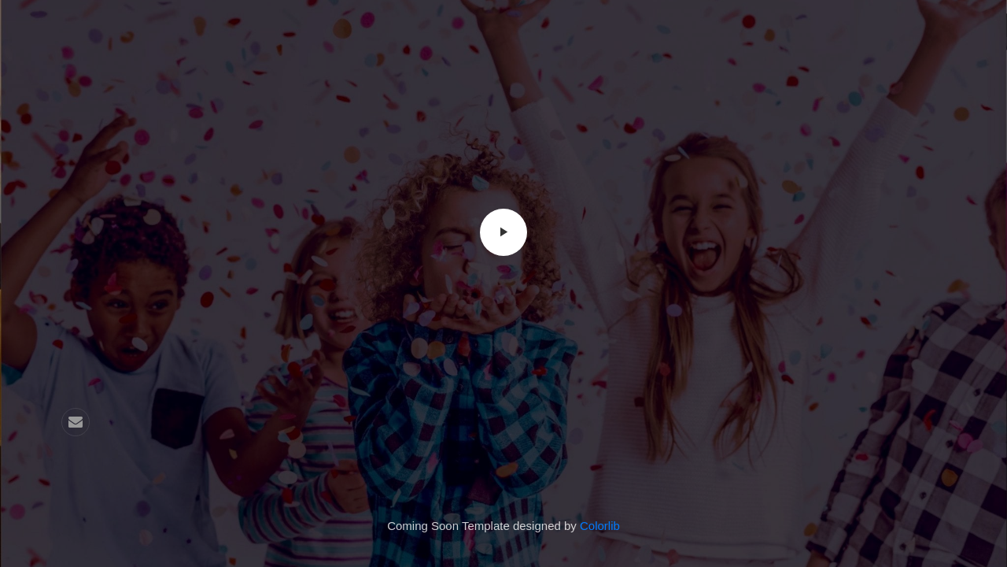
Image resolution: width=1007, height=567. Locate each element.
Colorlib (600, 525)
